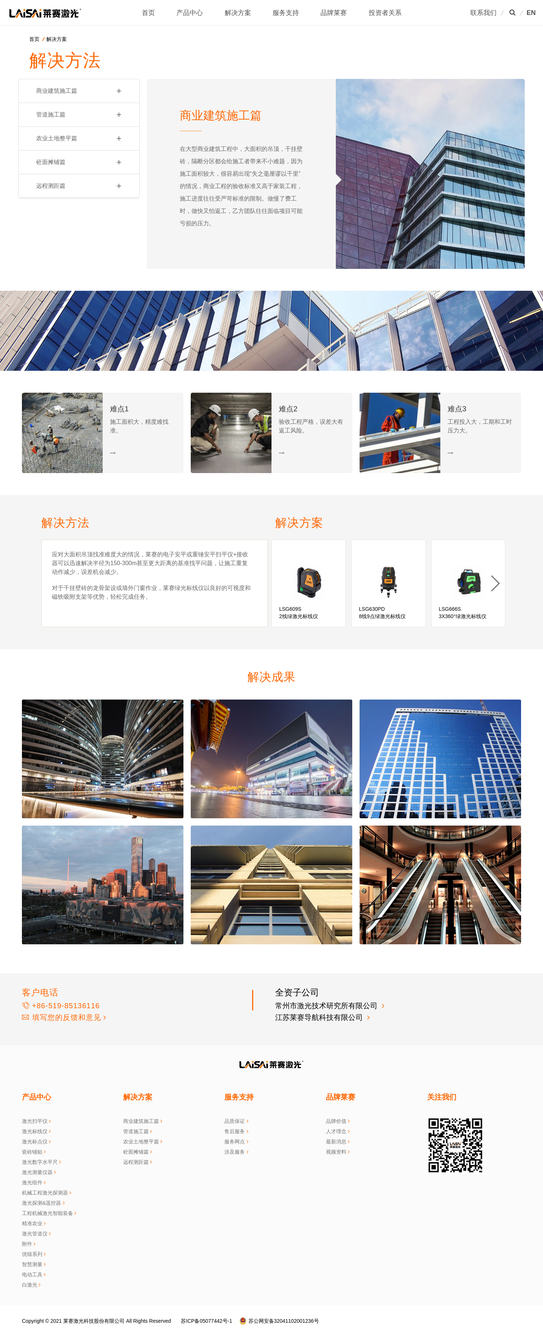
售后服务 (234, 1131)
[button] (495, 583)
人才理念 (336, 1131)
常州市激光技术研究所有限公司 (327, 1006)
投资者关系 (385, 12)
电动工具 (32, 1274)
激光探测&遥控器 (41, 1203)
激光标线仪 (35, 1131)
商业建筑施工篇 (79, 91)
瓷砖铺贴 (32, 1152)
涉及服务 (234, 1152)
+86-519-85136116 (61, 1006)
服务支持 (286, 12)
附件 (27, 1244)
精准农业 (32, 1223)
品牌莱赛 (333, 12)
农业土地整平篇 (79, 138)
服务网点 (234, 1141)
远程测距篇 (79, 186)
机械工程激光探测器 (45, 1193)
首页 (148, 12)
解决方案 (238, 12)
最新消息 (336, 1141)
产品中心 (189, 12)
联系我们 (483, 12)
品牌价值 (336, 1121)
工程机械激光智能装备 (47, 1213)
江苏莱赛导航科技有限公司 (320, 1017)
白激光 (29, 1285)
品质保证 (234, 1121)
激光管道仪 (35, 1234)
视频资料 (336, 1152)
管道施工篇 (79, 114)
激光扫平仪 (35, 1121)
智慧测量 (32, 1264)
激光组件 (32, 1182)
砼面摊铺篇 (79, 162)
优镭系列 (32, 1254)
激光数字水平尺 (40, 1162)
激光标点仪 (35, 1141)
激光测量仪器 (37, 1172)
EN (531, 12)
